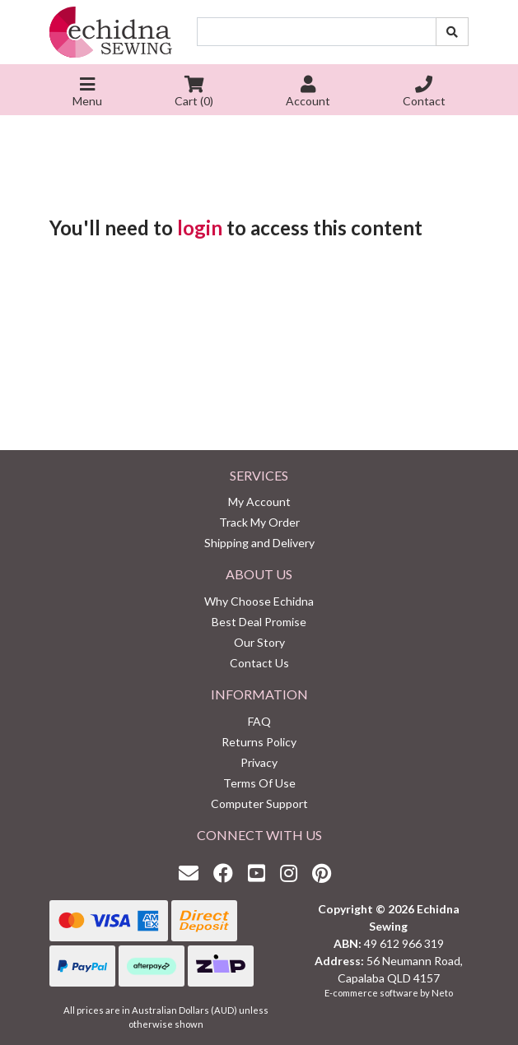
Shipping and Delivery (259, 543)
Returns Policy (259, 742)
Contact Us (259, 663)
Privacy (259, 762)
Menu (87, 93)
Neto (442, 992)
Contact (424, 93)
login (199, 227)
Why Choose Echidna (259, 601)
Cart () (194, 93)
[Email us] (193, 872)
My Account (259, 502)
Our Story (259, 642)
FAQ (259, 721)
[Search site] (452, 31)
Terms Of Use (259, 783)
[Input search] (316, 31)
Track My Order (259, 522)
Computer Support (259, 803)
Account (308, 93)
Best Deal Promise (259, 622)
